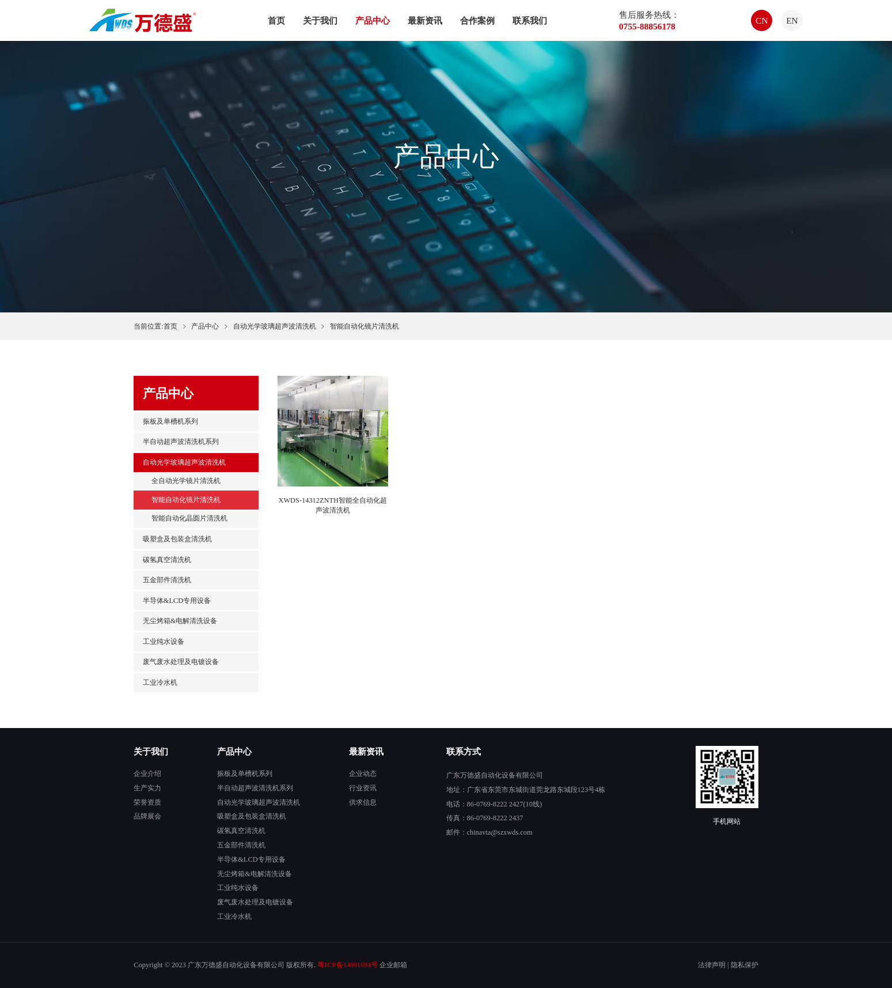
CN (762, 20)
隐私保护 (744, 965)
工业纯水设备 (163, 642)
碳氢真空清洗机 (167, 560)
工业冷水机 (160, 682)
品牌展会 (147, 816)
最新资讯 (425, 20)
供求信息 (363, 802)
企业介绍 (147, 774)
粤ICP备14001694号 (347, 965)
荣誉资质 (147, 802)
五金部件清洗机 (167, 580)
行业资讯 (363, 788)
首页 (276, 20)
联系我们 (530, 20)
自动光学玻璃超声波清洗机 (274, 326)
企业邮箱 (393, 965)
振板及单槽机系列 (170, 421)
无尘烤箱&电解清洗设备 (180, 621)
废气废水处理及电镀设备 (181, 662)
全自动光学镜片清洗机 (186, 481)
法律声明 (712, 965)
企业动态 (363, 774)
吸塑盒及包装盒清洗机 (177, 539)
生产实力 (147, 788)
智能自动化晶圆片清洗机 (189, 518)
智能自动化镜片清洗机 (186, 500)
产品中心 (372, 20)
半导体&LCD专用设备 (177, 601)
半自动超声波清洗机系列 (181, 442)
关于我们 (320, 20)
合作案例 (477, 20)
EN (792, 20)
